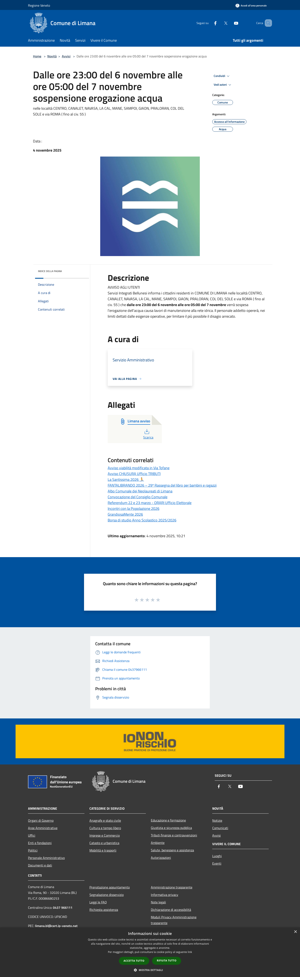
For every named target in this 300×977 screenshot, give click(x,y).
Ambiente (158, 842)
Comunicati (220, 827)
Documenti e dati (40, 865)
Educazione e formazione (168, 820)
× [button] (295, 931)
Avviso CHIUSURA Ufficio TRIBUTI (134, 473)
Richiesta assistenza (103, 909)
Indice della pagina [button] (50, 271)
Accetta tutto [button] (134, 960)
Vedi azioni (223, 84)
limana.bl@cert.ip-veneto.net (56, 925)
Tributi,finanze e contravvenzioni (174, 835)
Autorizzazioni (161, 857)
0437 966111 (62, 907)
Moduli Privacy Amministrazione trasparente (173, 920)
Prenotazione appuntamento (109, 887)
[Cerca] (267, 23)
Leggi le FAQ (98, 902)
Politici (33, 850)
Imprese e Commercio (104, 835)
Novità (52, 56)
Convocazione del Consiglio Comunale (137, 497)
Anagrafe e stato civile (105, 820)
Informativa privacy (164, 894)
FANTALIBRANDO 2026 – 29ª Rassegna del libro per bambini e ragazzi (162, 485)
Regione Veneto (39, 5)
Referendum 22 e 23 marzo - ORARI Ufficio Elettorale (149, 503)
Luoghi (217, 855)
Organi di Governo (41, 820)
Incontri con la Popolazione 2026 (133, 508)
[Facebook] (209, 23)
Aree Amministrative (42, 827)
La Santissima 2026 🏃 (126, 479)
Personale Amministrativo (46, 857)
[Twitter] (220, 23)
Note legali (158, 902)
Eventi (216, 863)
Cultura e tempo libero (105, 827)
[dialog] (150, 952)
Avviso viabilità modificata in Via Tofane (139, 468)
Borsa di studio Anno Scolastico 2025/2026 (142, 520)
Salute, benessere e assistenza (172, 850)
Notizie (217, 820)
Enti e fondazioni (40, 842)
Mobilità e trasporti (102, 850)
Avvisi (66, 56)
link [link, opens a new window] (190, 952)
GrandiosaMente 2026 (125, 514)
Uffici (31, 835)
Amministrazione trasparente (171, 887)
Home (37, 56)
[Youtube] (230, 23)
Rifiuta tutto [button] (167, 960)
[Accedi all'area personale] (251, 5)
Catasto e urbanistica (104, 842)
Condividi (222, 76)
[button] (150, 970)
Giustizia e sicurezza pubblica (171, 827)
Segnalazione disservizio (106, 894)
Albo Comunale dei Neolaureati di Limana (140, 491)
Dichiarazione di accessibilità (171, 909)
